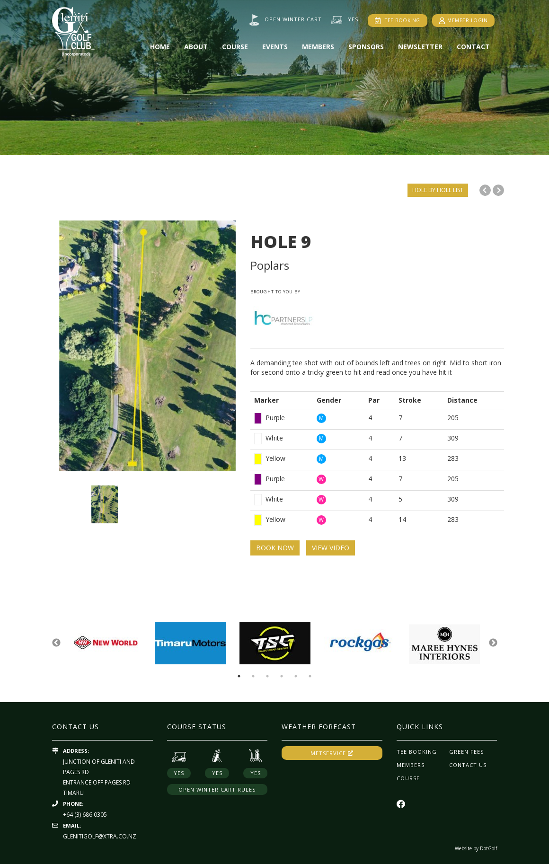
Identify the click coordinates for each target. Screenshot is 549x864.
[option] (274, 77)
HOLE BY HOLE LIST (437, 190)
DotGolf (488, 848)
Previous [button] (56, 643)
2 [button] (253, 676)
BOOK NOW (275, 547)
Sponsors (366, 46)
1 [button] (239, 676)
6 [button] (310, 676)
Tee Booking (397, 20)
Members (318, 46)
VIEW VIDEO (330, 547)
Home (160, 46)
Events (275, 46)
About (196, 46)
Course (235, 46)
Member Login (463, 20)
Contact (473, 46)
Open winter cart (293, 19)
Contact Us (468, 764)
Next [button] (493, 643)
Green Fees (466, 751)
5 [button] (296, 676)
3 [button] (267, 676)
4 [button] (281, 676)
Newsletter (420, 46)
